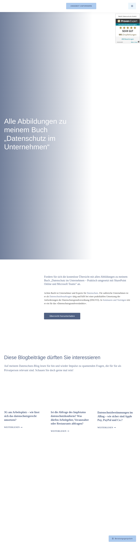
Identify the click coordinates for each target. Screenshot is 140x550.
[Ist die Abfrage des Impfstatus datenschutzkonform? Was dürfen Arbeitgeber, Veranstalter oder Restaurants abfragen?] (70, 393)
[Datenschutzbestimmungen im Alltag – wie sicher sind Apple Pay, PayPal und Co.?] (116, 393)
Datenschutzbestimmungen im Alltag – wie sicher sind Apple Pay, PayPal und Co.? (115, 416)
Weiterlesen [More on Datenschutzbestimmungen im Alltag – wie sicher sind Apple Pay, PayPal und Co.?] (105, 428)
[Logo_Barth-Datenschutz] (19, 6)
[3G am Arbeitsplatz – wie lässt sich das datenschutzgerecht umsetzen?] (23, 393)
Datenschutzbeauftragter (61, 296)
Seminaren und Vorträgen (114, 300)
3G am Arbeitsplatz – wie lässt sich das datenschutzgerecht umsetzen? (21, 416)
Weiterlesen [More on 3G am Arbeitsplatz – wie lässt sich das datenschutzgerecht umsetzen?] (12, 427)
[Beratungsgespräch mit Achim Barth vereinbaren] (122, 539)
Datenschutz (92, 293)
